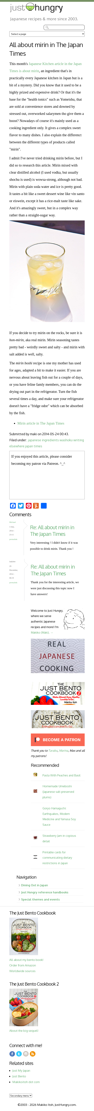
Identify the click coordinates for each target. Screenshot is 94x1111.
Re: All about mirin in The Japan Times (52, 530)
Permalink (13, 539)
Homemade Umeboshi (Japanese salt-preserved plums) (58, 791)
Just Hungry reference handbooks (44, 892)
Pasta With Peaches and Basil (61, 775)
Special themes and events (40, 899)
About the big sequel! (23, 1030)
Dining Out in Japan (34, 885)
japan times (33, 446)
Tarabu (53, 750)
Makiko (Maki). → (42, 632)
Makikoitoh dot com (26, 1082)
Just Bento (19, 1076)
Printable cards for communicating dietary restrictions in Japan (57, 857)
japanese (34, 440)
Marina (63, 750)
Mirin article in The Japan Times (40, 423)
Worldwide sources (22, 971)
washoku (66, 440)
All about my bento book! (26, 960)
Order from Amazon (22, 965)
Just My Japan (21, 1070)
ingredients (50, 440)
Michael (12, 522)
